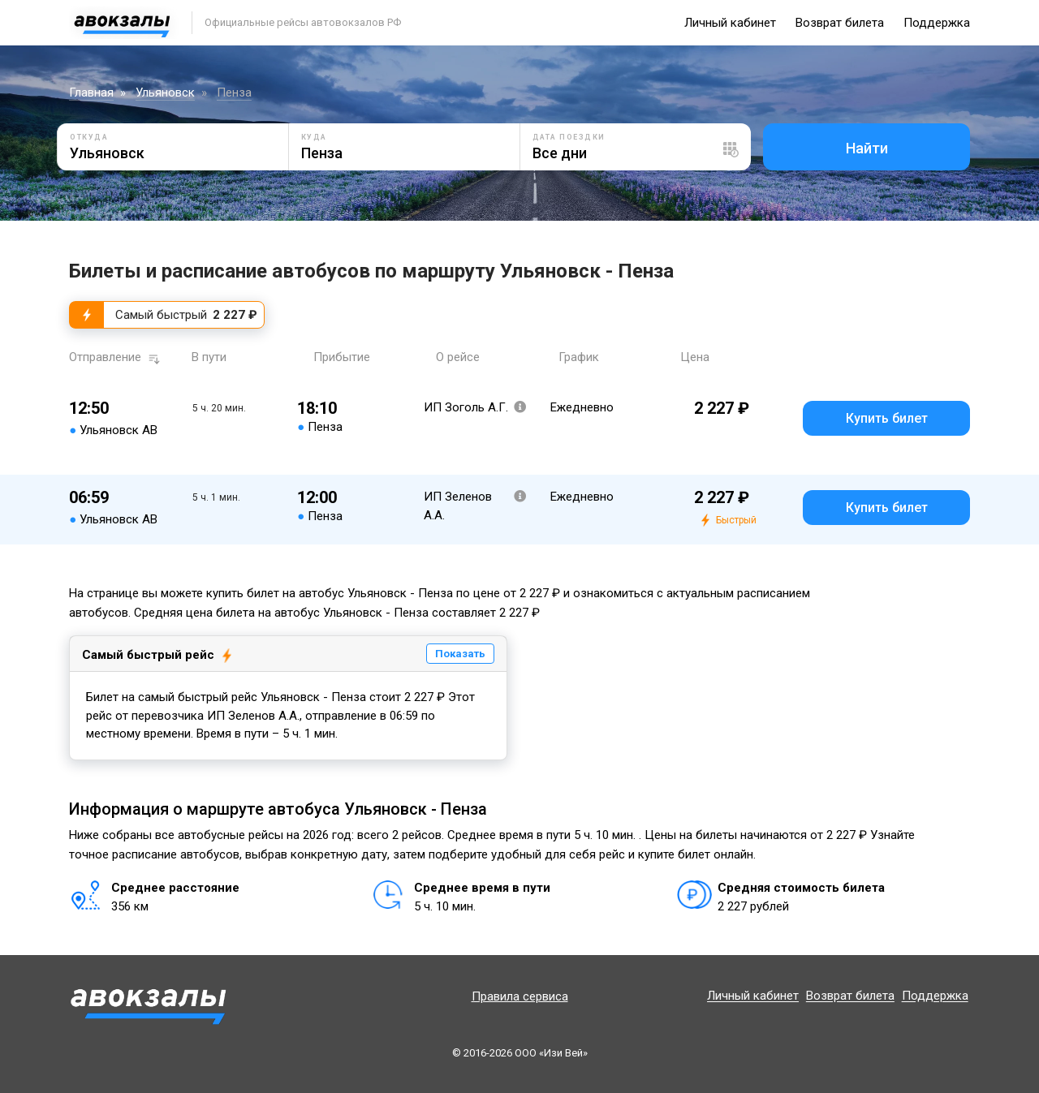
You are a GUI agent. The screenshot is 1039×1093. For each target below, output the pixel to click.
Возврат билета (839, 22)
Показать (460, 654)
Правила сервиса (520, 996)
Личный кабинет (730, 22)
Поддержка (936, 22)
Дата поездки (569, 137)
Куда (314, 137)
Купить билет (887, 418)
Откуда (89, 137)
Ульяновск (165, 92)
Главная (91, 92)
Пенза (234, 92)
